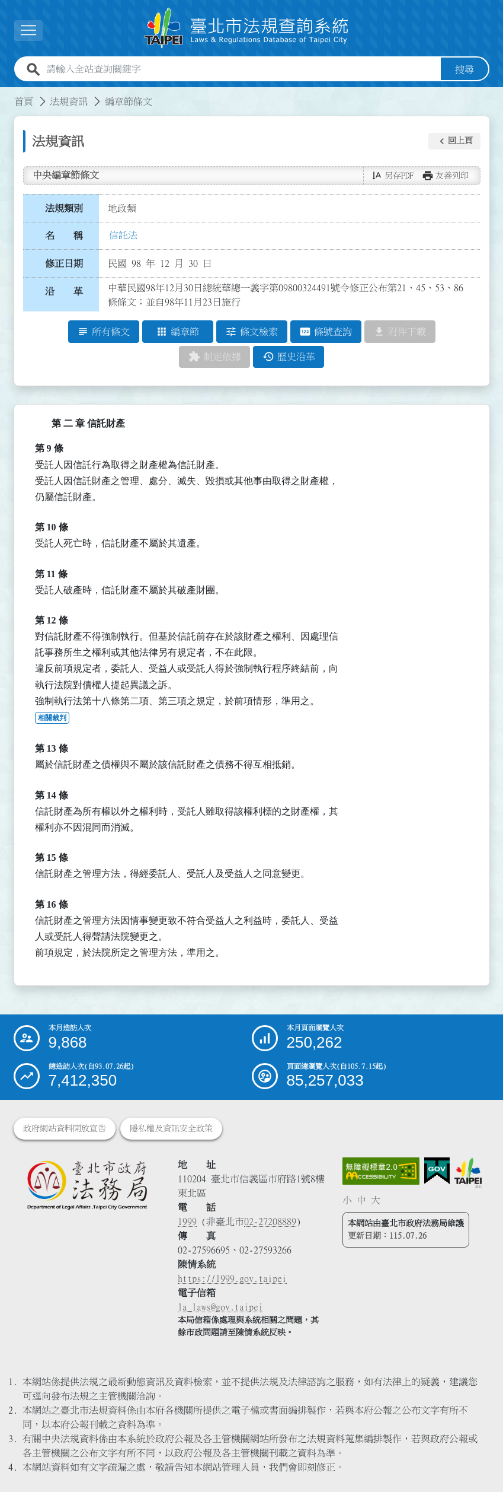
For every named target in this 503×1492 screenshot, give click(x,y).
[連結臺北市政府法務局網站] (87, 1184)
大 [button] (375, 1200)
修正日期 (64, 263)
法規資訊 (69, 101)
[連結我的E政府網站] (437, 1171)
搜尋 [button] (464, 69)
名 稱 (64, 236)
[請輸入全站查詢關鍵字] (241, 69)
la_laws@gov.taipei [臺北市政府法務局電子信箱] (220, 1307)
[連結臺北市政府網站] (468, 1172)
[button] (454, 141)
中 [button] (361, 1200)
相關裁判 (52, 718)
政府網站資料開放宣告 (64, 1128)
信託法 (123, 235)
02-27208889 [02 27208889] (270, 1221)
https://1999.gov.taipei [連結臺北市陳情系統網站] (232, 1278)
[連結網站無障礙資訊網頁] (380, 1171)
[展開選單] (28, 30)
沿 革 (64, 291)
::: (7, 94)
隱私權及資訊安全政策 (171, 1128)
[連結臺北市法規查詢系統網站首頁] (247, 28)
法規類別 (64, 208)
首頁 (23, 101)
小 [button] (347, 1200)
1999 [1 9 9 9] (187, 1221)
